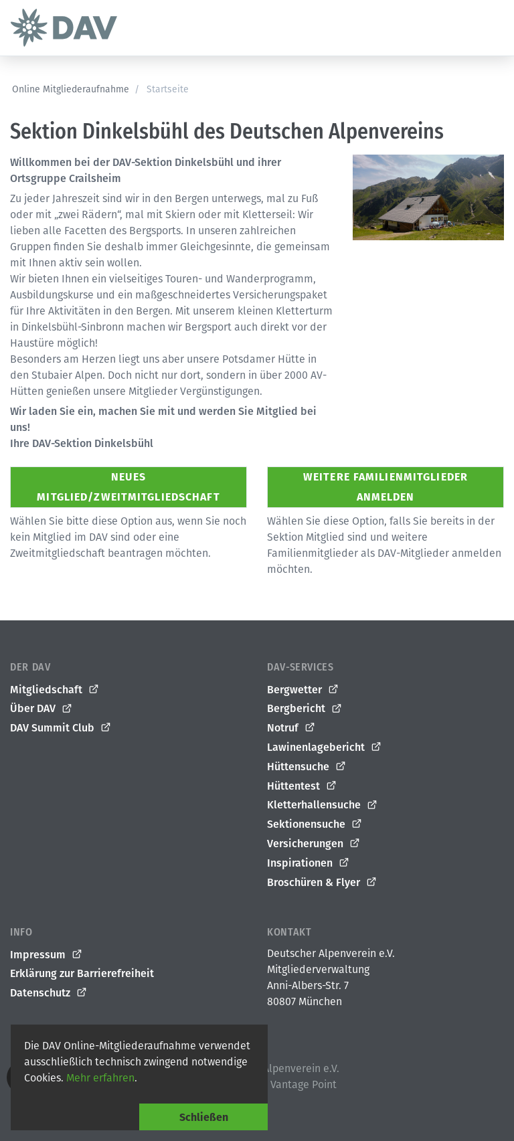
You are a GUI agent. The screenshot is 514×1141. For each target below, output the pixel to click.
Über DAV (41, 708)
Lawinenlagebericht (324, 747)
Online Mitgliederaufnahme (70, 89)
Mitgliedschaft (55, 690)
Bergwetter (303, 690)
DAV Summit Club (61, 728)
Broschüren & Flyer (322, 882)
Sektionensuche (315, 824)
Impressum (46, 955)
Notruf (291, 728)
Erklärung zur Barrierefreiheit (82, 973)
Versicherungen (314, 844)
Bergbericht (305, 708)
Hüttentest (302, 786)
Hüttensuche (307, 767)
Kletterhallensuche (322, 805)
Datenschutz (49, 993)
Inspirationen (308, 863)
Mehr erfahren (100, 1077)
